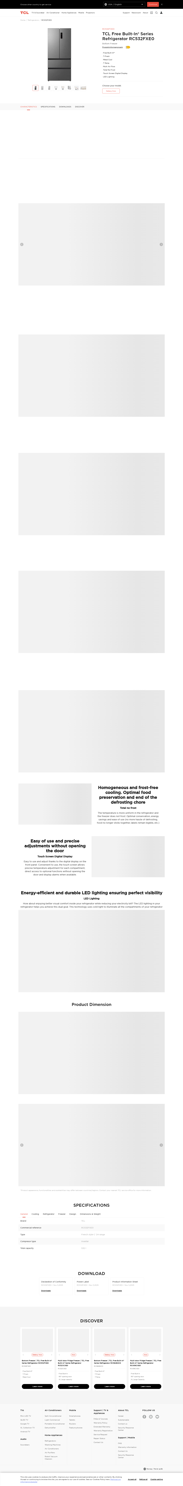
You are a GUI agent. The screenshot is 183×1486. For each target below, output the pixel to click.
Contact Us (98, 1442)
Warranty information (127, 1447)
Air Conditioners (52, 1449)
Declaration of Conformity (53, 1281)
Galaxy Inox (111, 91)
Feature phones (75, 1428)
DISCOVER (79, 107)
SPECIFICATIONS (48, 107)
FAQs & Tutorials (101, 1419)
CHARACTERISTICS (28, 107)
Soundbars (25, 1445)
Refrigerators (33, 20)
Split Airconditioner (53, 1416)
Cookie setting (156, 1479)
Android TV (25, 1432)
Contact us (122, 1424)
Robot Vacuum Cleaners (51, 1457)
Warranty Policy (100, 1423)
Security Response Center (126, 1429)
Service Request (100, 1434)
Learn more (37, 1386)
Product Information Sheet (125, 1281)
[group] (59, 54)
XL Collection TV (27, 1428)
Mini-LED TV (25, 1416)
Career (121, 1416)
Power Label (83, 1281)
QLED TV (24, 1420)
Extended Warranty (102, 1427)
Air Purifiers (50, 1452)
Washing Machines (53, 1445)
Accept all (132, 1479)
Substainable (123, 1420)
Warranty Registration (103, 1431)
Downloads (46, 1291)
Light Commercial (52, 1420)
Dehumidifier (50, 1428)
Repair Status (99, 1438)
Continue (153, 4)
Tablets (72, 1420)
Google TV (24, 1424)
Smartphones (74, 1416)
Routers (72, 1424)
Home (22, 20)
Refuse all (143, 1479)
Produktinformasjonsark (112, 47)
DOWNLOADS (65, 107)
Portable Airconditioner (55, 1424)
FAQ (120, 1443)
